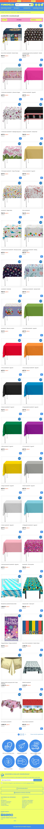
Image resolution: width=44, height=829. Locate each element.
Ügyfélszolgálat (22, 788)
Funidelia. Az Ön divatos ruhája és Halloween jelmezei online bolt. (7, 5)
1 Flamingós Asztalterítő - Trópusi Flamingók (10, 171)
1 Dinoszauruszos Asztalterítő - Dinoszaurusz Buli (11, 249)
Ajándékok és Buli (38, 8)
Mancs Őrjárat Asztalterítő (27, 721)
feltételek (28, 783)
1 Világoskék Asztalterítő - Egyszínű (29, 525)
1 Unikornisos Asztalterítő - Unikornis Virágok (10, 92)
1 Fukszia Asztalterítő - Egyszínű (29, 92)
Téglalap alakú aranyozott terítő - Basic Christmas (9, 683)
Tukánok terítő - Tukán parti (28, 603)
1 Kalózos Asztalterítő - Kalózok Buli (29, 131)
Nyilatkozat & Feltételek (27, 801)
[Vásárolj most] (20, 60)
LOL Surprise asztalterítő (6, 721)
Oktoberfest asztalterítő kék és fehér (8, 603)
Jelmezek (16, 8)
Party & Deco (7, 12)
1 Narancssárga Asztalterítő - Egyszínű (30, 367)
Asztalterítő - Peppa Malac (6, 210)
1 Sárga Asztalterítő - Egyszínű (7, 485)
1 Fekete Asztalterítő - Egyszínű (7, 407)
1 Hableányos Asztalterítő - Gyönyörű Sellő (31, 289)
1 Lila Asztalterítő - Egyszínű (28, 446)
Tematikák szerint (6, 8)
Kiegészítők (26, 8)
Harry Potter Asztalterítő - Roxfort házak (9, 53)
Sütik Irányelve (25, 804)
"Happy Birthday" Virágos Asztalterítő (9, 643)
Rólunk (23, 807)
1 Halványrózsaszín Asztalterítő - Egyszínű (10, 564)
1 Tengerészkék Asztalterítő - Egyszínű (30, 407)
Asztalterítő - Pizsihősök (6, 289)
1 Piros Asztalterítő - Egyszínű (7, 367)
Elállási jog (24, 805)
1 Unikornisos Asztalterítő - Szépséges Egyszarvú (11, 131)
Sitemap (24, 806)
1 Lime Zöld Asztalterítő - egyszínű (29, 328)
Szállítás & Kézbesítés (5, 802)
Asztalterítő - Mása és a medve (7, 328)
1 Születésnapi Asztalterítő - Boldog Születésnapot (29, 250)
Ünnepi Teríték (13, 12)
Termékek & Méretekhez (6, 801)
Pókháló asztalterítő (26, 682)
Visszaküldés (4, 804)
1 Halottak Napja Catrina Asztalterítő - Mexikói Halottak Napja (32, 53)
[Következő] (25, 734)
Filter (5, 19)
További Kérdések (5, 805)
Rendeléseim (3, 800)
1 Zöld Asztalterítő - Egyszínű (7, 446)
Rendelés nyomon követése (22, 793)
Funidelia (2, 12)
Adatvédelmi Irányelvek (27, 802)
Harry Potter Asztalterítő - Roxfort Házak (30, 643)
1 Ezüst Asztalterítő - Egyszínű (28, 485)
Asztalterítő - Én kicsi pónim (28, 564)
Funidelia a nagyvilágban (27, 800)
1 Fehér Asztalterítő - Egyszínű (7, 525)
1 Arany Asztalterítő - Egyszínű (28, 171)
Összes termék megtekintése (37, 734)
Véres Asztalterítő (26, 210)
